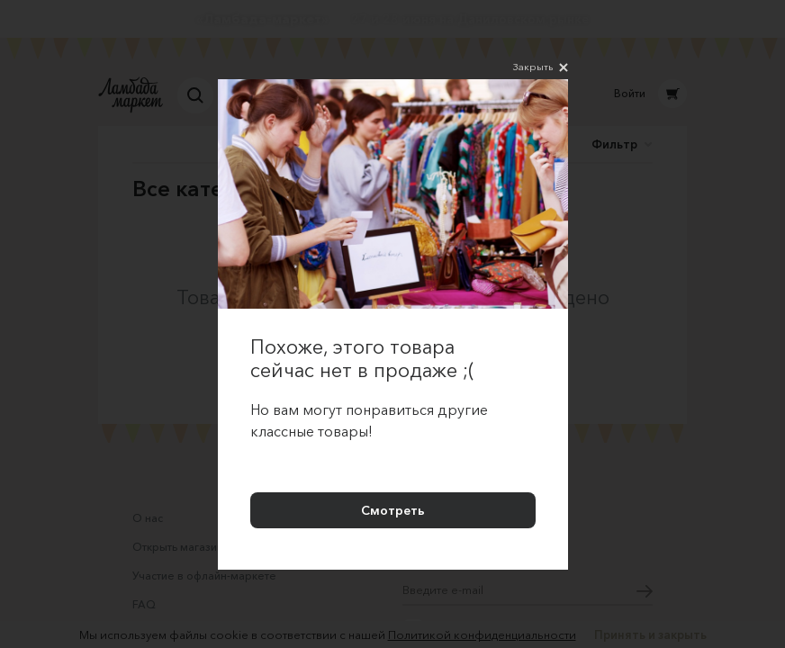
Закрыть (540, 67)
